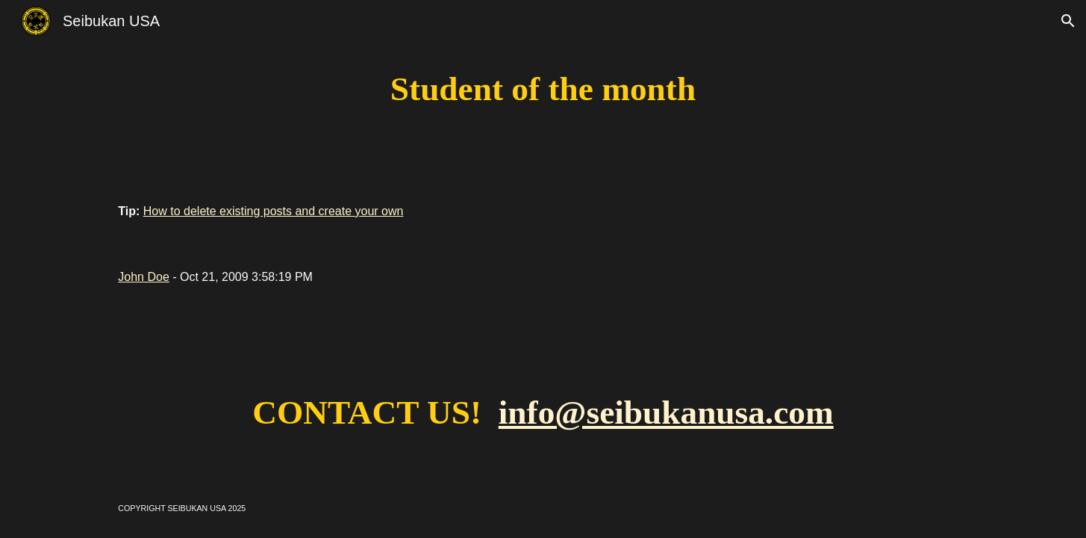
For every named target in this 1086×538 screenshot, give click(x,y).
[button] (1068, 21)
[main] (543, 89)
